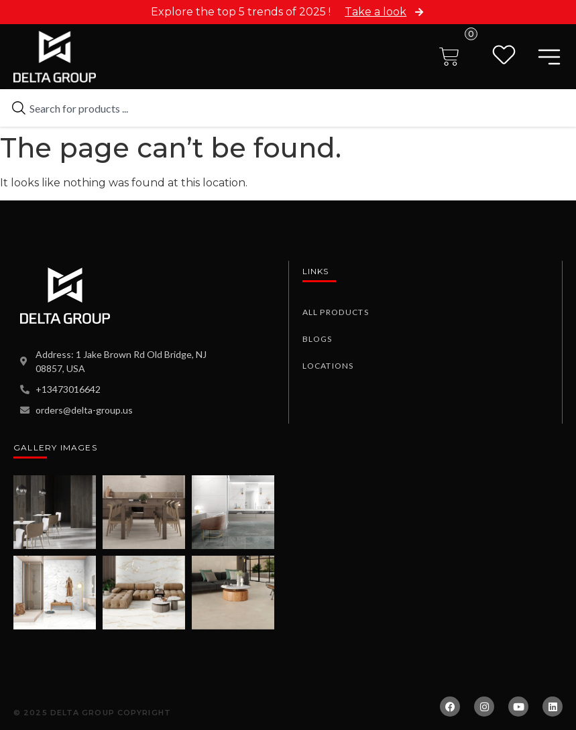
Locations (328, 366)
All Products (335, 312)
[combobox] (288, 108)
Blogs (317, 339)
